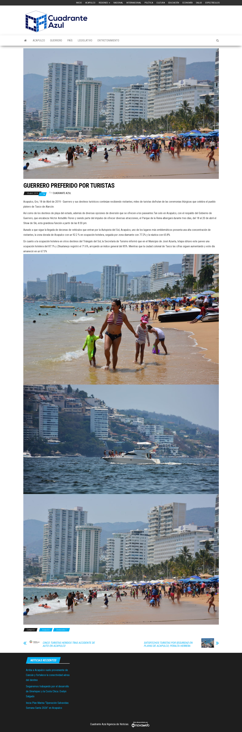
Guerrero (56, 40)
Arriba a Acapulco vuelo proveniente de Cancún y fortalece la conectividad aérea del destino (47, 675)
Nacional (118, 2)
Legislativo (85, 40)
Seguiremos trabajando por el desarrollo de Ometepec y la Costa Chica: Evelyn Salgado (47, 691)
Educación (173, 2)
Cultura (160, 2)
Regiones (104, 2)
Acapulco (90, 2)
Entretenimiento (108, 40)
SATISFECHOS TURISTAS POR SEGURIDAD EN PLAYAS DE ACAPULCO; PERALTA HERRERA (168, 644)
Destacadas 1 (61, 630)
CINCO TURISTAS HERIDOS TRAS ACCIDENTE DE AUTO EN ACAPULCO (69, 644)
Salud (199, 2)
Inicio (79, 2)
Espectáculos (212, 2)
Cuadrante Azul (62, 193)
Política (149, 2)
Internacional (133, 2)
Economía (187, 2)
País (70, 40)
